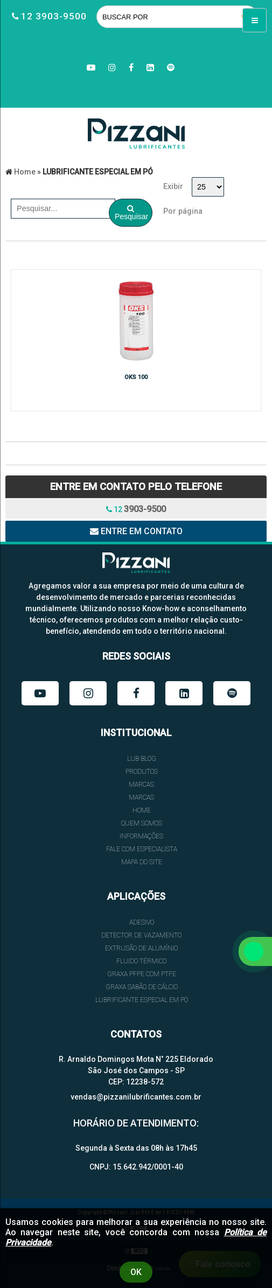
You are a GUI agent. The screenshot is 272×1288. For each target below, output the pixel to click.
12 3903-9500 (54, 16)
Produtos (141, 771)
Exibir (173, 186)
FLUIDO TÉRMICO (141, 961)
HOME (141, 810)
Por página (183, 211)
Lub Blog (141, 758)
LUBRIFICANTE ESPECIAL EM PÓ (141, 1000)
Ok (136, 1272)
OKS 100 (136, 377)
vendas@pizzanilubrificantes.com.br (136, 1097)
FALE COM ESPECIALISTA (141, 849)
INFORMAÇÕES (141, 836)
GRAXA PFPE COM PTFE (141, 974)
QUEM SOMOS (141, 823)
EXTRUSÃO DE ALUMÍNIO (141, 948)
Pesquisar (131, 213)
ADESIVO (141, 922)
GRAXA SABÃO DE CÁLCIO (142, 987)
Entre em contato (136, 531)
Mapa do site (141, 862)
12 (136, 509)
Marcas (141, 784)
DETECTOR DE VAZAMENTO (141, 935)
